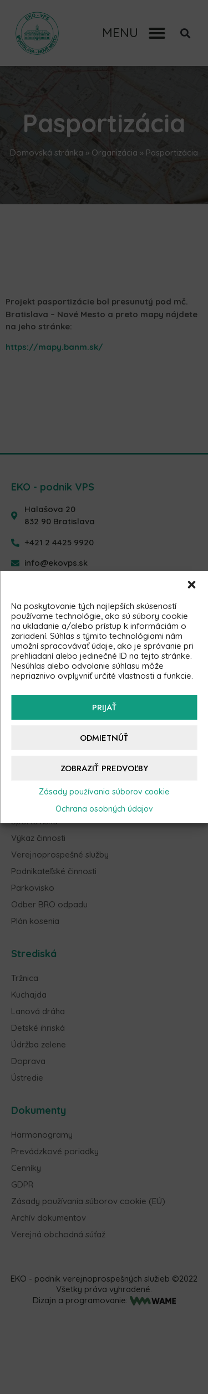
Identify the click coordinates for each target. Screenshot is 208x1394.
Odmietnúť (104, 738)
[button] (191, 584)
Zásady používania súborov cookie (104, 792)
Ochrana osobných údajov (104, 809)
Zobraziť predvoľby (104, 768)
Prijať (104, 707)
